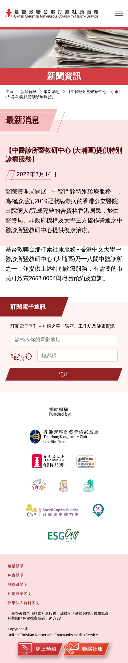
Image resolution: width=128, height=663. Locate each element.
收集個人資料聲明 (23, 602)
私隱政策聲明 (19, 593)
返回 (119, 91)
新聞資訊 (29, 91)
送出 (64, 374)
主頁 (9, 91)
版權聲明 (15, 566)
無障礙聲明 (17, 584)
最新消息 (52, 91)
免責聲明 (15, 575)
